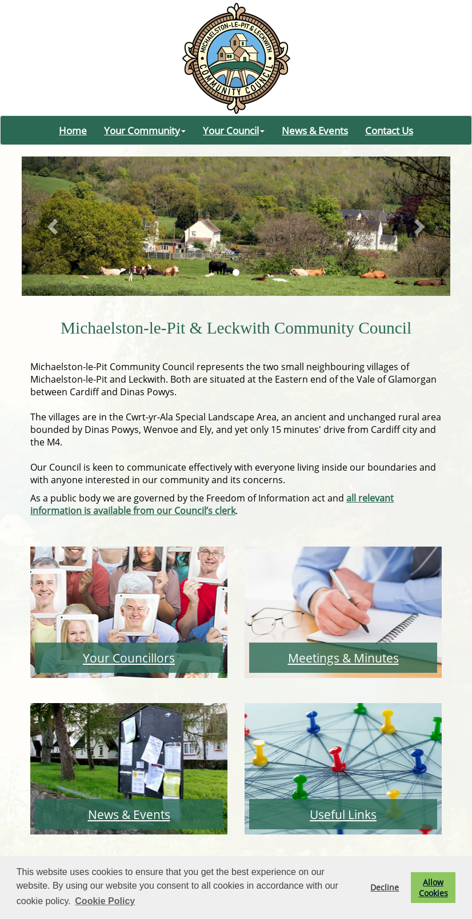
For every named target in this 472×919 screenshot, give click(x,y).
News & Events (315, 130)
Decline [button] (384, 887)
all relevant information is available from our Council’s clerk (212, 504)
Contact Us (389, 130)
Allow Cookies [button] (433, 887)
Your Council (234, 130)
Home (73, 130)
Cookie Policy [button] (105, 901)
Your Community (145, 130)
